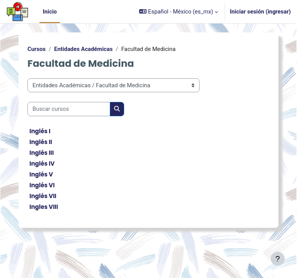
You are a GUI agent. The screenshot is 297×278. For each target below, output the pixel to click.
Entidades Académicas (83, 49)
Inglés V (41, 174)
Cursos (36, 49)
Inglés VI (42, 185)
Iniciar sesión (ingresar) (260, 11)
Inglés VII (42, 196)
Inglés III (41, 153)
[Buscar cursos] (68, 109)
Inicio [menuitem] (50, 11)
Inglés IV (42, 163)
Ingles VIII (43, 207)
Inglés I (39, 131)
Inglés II (40, 142)
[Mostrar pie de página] (278, 259)
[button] (178, 11)
